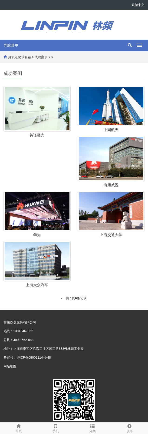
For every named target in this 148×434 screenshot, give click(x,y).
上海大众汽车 (37, 285)
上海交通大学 (111, 235)
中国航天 (111, 130)
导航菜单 (10, 45)
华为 (37, 235)
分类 (92, 428)
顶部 (129, 428)
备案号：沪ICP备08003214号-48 (27, 357)
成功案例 (41, 57)
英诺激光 (37, 135)
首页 (18, 428)
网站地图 (9, 366)
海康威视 (111, 185)
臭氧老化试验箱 (19, 57)
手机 (55, 428)
